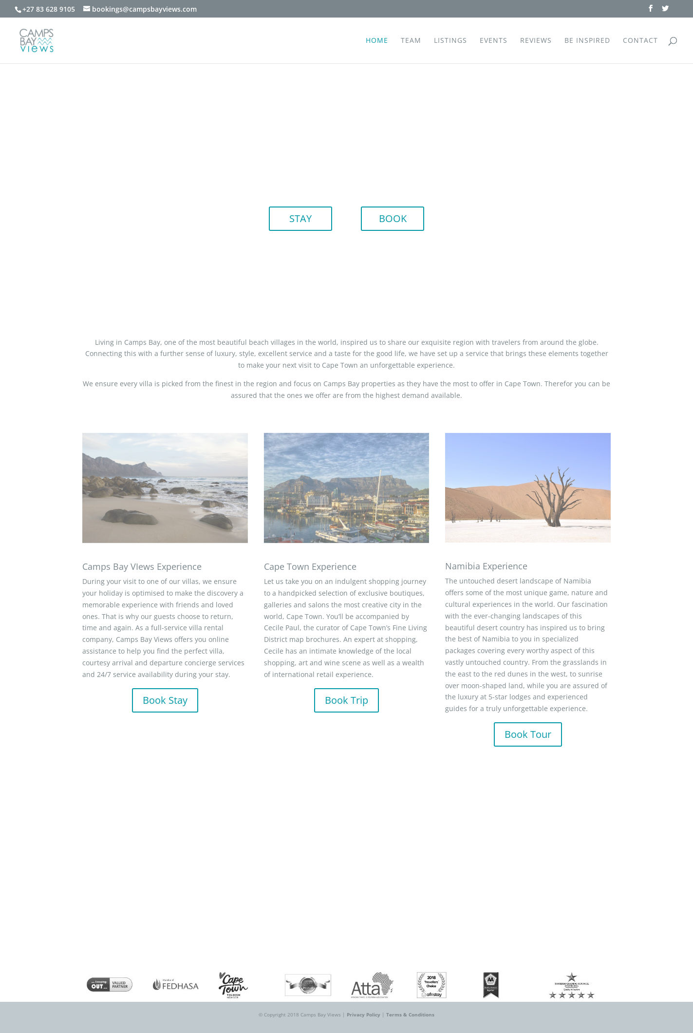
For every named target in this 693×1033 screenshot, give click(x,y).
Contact (640, 41)
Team (411, 41)
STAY (300, 218)
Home (377, 41)
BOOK (393, 218)
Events (493, 41)
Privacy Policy (363, 1014)
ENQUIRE (347, 876)
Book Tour (528, 734)
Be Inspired (587, 41)
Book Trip (346, 700)
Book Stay (165, 700)
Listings (450, 41)
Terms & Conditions (410, 1014)
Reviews (536, 41)
